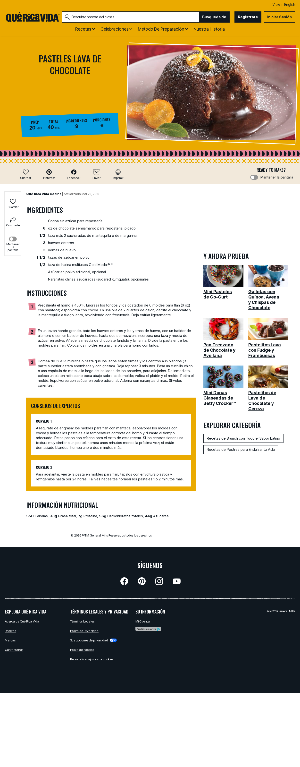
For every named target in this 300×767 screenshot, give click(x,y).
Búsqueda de (214, 17)
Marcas (10, 640)
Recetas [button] (83, 29)
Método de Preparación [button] (161, 29)
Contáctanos (14, 650)
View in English (284, 4)
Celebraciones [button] (114, 29)
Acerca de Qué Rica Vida (22, 621)
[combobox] (130, 17)
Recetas (10, 631)
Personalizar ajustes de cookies (91, 659)
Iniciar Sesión (279, 17)
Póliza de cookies (82, 650)
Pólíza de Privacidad (84, 631)
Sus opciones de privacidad (93, 640)
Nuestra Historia (209, 29)
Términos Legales (82, 621)
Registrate (248, 17)
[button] (49, 174)
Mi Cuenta (142, 621)
